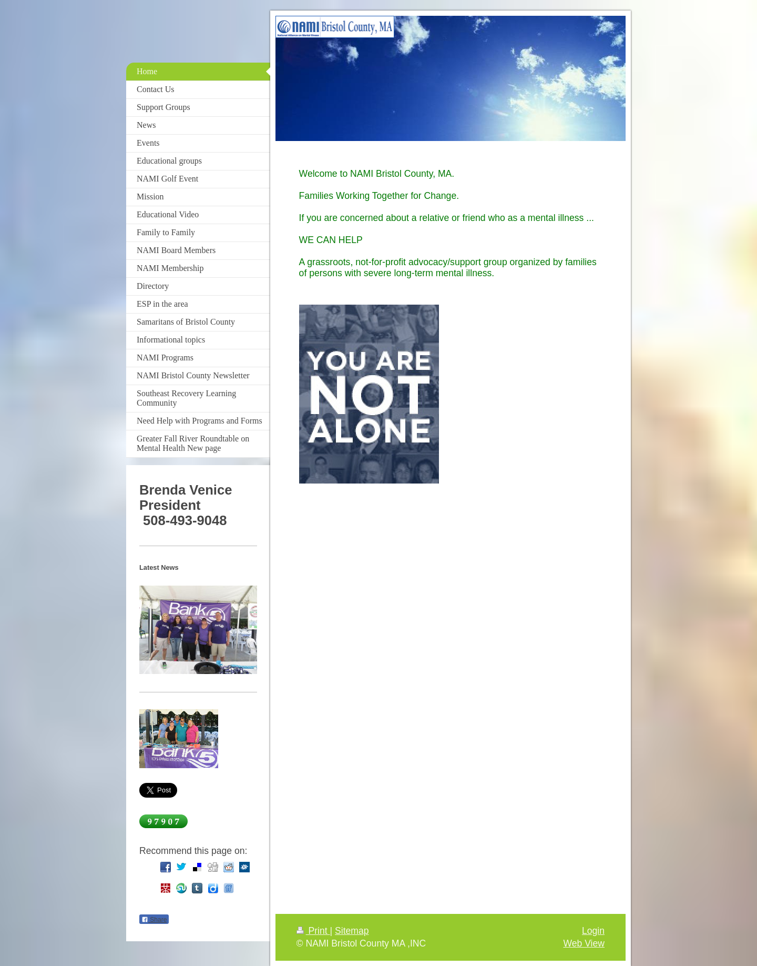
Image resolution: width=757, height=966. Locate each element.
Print (313, 930)
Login (593, 930)
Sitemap (352, 930)
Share (154, 919)
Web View (584, 943)
